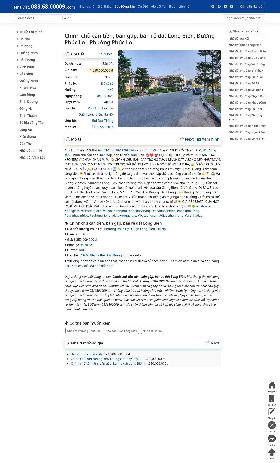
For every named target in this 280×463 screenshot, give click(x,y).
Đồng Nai (26, 108)
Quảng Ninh (28, 81)
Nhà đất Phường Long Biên (247, 138)
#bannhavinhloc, (77, 215)
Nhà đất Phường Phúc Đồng (247, 102)
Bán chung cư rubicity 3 (88, 354)
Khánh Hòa (27, 88)
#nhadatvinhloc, (164, 211)
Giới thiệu (104, 6)
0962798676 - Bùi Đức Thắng (101, 255)
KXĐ (111, 89)
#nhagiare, (73, 211)
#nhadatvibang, (140, 211)
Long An (25, 129)
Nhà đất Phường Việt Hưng (247, 64)
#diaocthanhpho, (116, 211)
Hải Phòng (27, 60)
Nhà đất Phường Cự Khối (245, 109)
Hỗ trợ (272, 440)
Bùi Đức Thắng (103, 121)
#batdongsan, (148, 215)
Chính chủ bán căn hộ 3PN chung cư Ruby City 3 (106, 359)
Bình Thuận (28, 115)
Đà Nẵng (26, 46)
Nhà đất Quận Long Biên (121, 331)
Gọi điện (272, 399)
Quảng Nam (28, 53)
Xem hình (208, 139)
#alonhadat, (194, 215)
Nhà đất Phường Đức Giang (247, 58)
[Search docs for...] (43, 18)
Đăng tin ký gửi (251, 6)
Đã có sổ (107, 83)
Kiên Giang (27, 136)
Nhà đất (243, 18)
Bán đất (108, 63)
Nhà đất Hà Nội (153, 331)
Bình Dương (28, 102)
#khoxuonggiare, (125, 215)
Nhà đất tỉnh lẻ (30, 150)
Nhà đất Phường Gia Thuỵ (246, 70)
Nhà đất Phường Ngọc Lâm (247, 132)
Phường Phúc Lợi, (101, 108)
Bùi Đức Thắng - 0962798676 (113, 150)
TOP (272, 453)
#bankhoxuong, (188, 211)
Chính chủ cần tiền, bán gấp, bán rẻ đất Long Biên (107, 363)
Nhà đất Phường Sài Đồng (246, 90)
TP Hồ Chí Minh (30, 32)
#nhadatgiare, (92, 211)
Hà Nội (24, 39)
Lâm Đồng (27, 95)
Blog (172, 6)
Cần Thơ (25, 143)
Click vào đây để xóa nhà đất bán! (89, 266)
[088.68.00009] (44, 6)
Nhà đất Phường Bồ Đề (244, 83)
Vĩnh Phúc (27, 67)
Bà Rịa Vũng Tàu (31, 122)
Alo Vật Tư (158, 6)
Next (105, 54)
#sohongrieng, (101, 215)
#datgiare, (203, 206)
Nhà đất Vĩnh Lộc (32, 157)
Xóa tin (272, 426)
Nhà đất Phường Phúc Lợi (83, 331)
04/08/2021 (105, 96)
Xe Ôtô (143, 6)
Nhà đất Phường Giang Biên (247, 51)
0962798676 (103, 127)
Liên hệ (184, 6)
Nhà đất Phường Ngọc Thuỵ (247, 126)
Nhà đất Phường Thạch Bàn (247, 96)
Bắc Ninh (26, 74)
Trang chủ (87, 6)
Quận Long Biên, (91, 114)
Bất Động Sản (125, 6)
